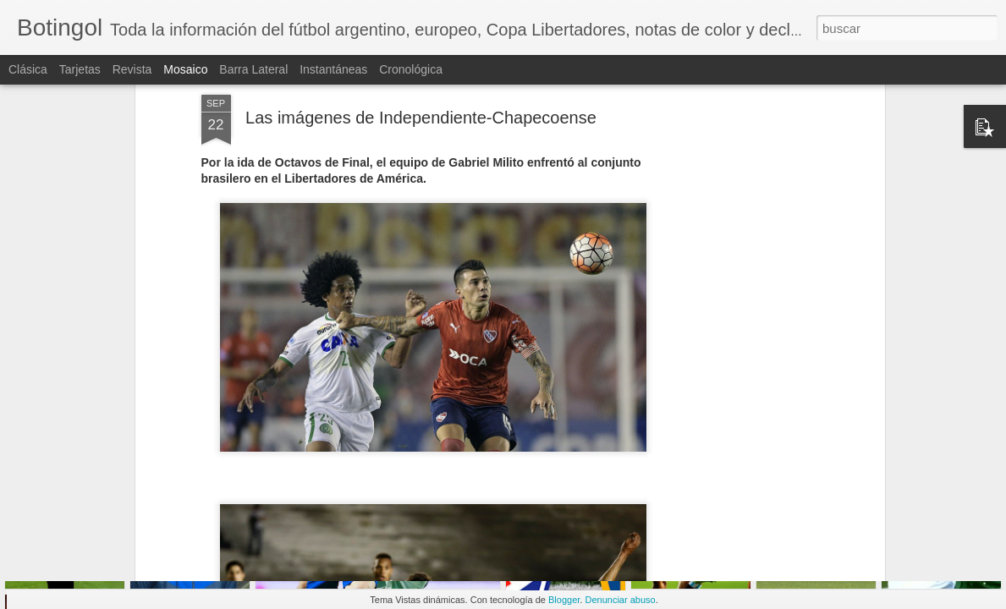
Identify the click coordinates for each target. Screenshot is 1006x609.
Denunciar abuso (620, 600)
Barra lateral (253, 69)
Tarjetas (80, 69)
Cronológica (411, 69)
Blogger (564, 600)
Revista (132, 69)
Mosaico (185, 69)
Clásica (27, 69)
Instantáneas (333, 69)
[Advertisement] (734, 268)
